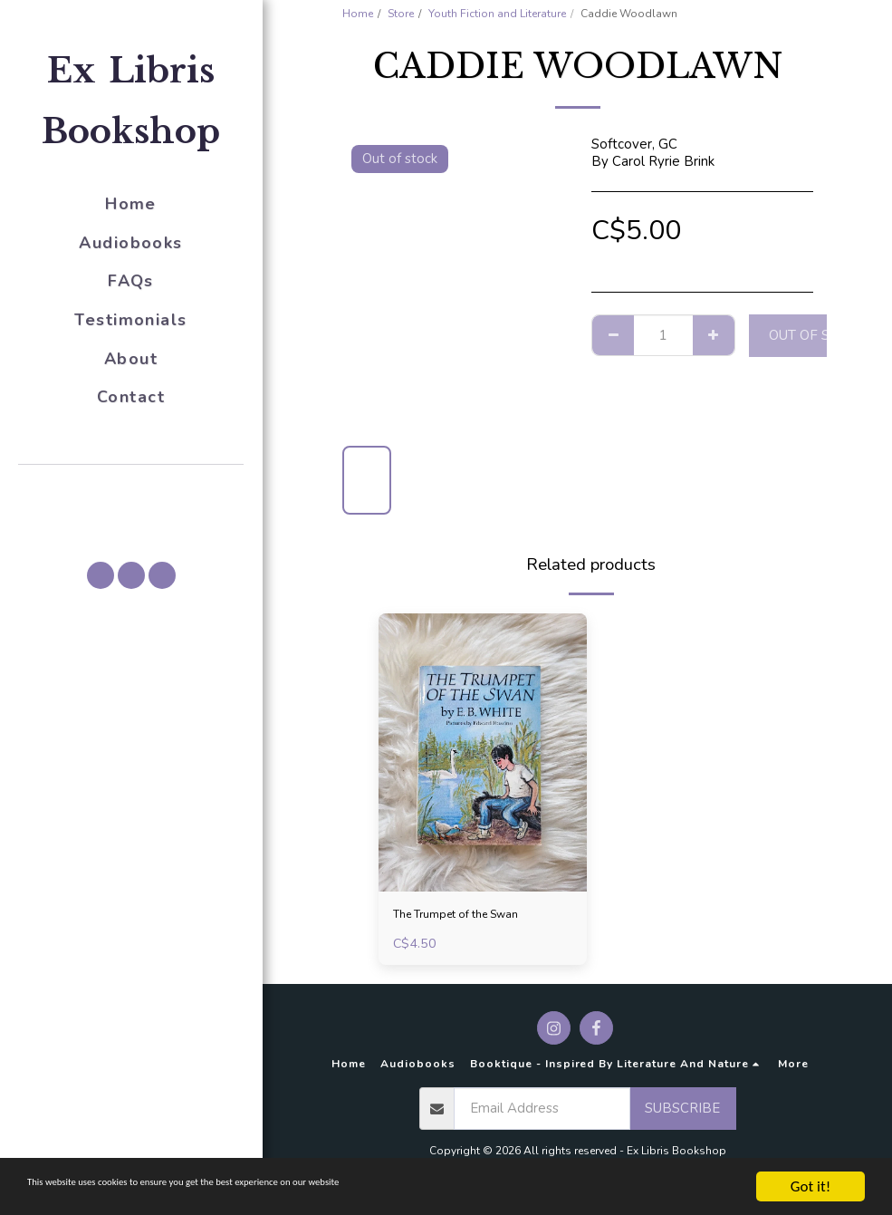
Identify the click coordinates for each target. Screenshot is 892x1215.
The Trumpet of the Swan (472, 916)
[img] (483, 752)
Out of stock (817, 335)
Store (401, 13)
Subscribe (682, 1113)
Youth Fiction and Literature (497, 13)
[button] (131, 490)
